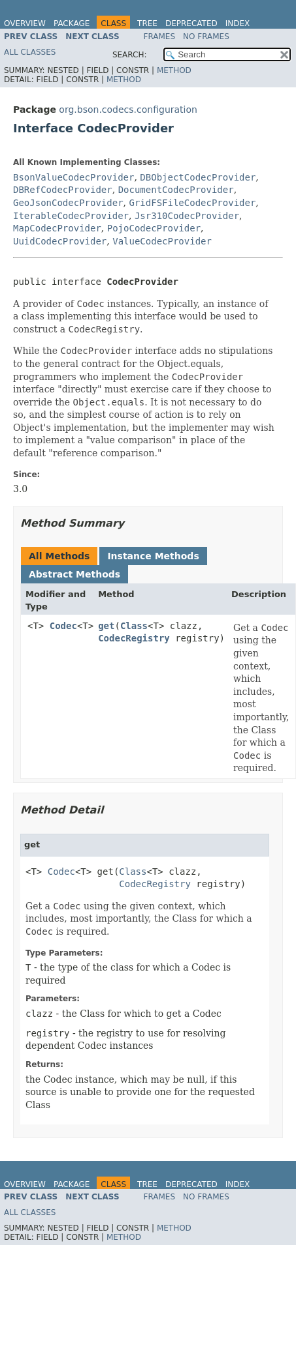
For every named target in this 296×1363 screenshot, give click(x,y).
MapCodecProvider (57, 228)
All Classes (30, 52)
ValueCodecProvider (162, 241)
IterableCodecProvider (71, 216)
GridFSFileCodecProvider (192, 203)
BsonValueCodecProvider (73, 177)
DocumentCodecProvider (176, 189)
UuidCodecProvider (60, 241)
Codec (63, 626)
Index (237, 23)
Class (134, 626)
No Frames (206, 36)
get (106, 626)
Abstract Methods (74, 574)
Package (72, 23)
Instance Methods (153, 556)
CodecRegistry (134, 638)
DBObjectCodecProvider (197, 177)
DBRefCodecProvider (62, 189)
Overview (25, 23)
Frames (160, 36)
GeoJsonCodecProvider (68, 203)
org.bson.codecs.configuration (128, 109)
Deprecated (191, 23)
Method (174, 70)
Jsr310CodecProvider (187, 216)
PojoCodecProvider (154, 228)
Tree (147, 23)
